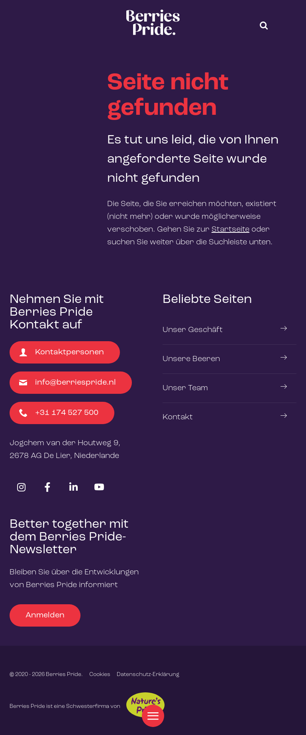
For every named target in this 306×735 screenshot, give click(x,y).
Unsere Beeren (191, 359)
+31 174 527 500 (58, 413)
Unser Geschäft (193, 330)
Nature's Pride (145, 704)
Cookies (99, 674)
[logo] (153, 22)
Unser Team (185, 388)
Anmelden (45, 615)
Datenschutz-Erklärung (148, 674)
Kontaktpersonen (61, 352)
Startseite (230, 230)
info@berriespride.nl (67, 382)
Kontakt (178, 417)
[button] (264, 25)
